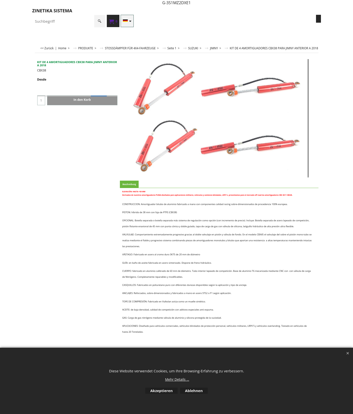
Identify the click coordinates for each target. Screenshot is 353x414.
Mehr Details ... (177, 379)
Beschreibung (129, 184)
